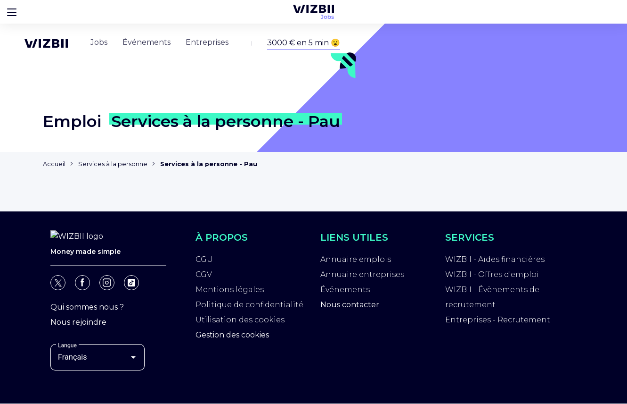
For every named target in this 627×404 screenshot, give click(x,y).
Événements (345, 290)
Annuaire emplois (355, 260)
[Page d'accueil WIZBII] (46, 19)
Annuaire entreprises (362, 275)
